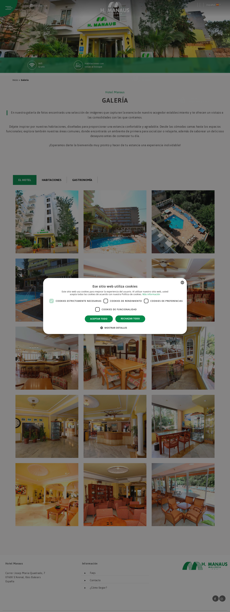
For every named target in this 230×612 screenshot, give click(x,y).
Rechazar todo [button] (130, 318)
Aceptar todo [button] (98, 318)
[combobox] (182, 282)
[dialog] (115, 306)
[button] (115, 327)
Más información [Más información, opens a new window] (151, 294)
